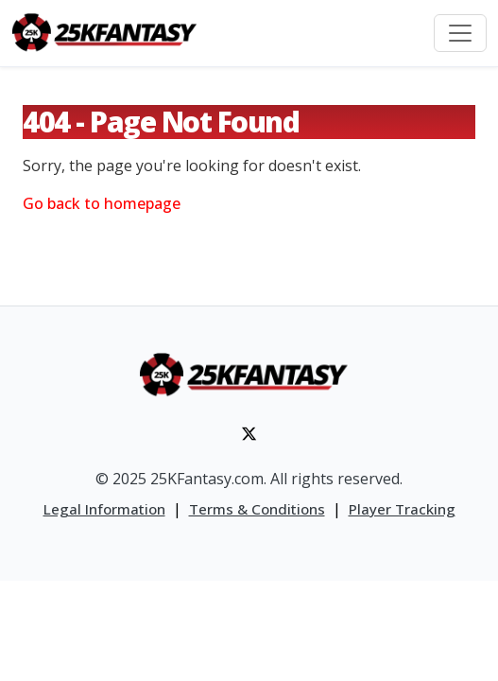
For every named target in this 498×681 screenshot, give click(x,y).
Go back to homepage (101, 203)
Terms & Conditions (257, 508)
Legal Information (104, 508)
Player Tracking (402, 508)
